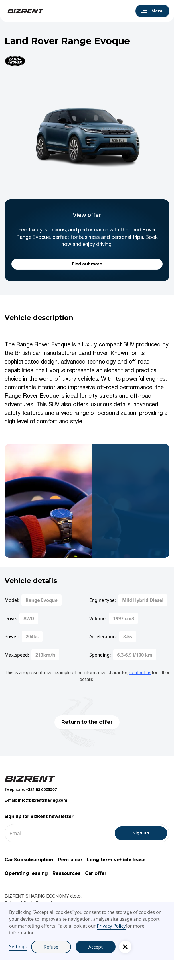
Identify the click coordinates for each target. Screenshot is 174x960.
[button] (125, 947)
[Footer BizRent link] (30, 778)
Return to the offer (87, 722)
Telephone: (31, 789)
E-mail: (36, 800)
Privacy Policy (111, 926)
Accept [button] (95, 947)
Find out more (87, 263)
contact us (140, 673)
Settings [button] (18, 946)
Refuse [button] (51, 947)
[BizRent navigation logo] (24, 11)
